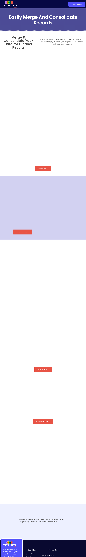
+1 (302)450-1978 (50, 530)
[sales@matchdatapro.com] (43, 536)
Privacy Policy (46, 553)
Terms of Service (79, 553)
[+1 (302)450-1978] (43, 530)
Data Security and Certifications (62, 553)
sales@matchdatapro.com (53, 536)
